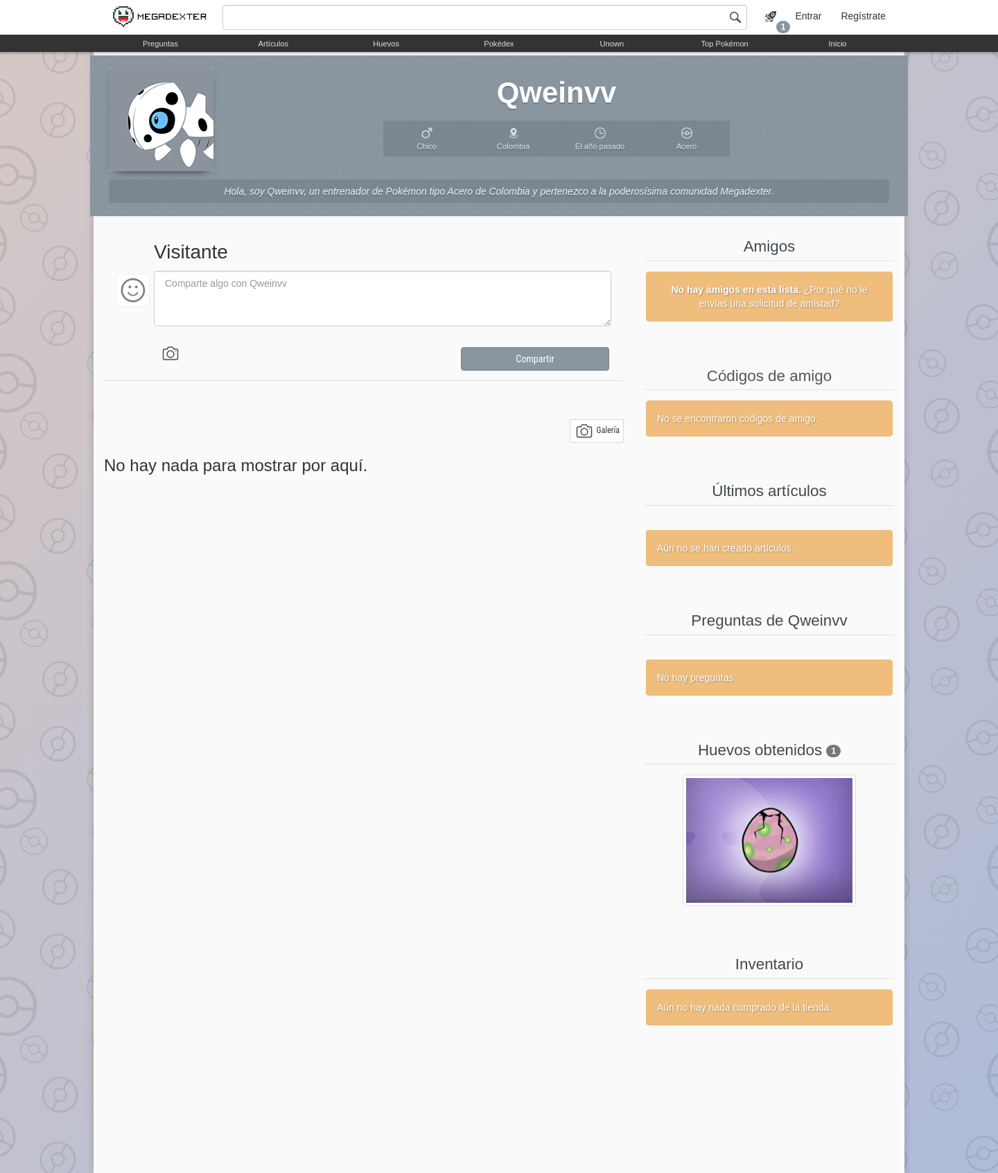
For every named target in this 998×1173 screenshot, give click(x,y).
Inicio (837, 43)
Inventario (769, 964)
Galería (598, 431)
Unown (611, 43)
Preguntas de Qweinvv (769, 620)
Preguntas (160, 43)
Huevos (386, 43)
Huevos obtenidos (760, 750)
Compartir (535, 358)
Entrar (808, 15)
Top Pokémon (724, 43)
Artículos (274, 43)
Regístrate (863, 15)
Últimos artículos (769, 491)
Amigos (770, 246)
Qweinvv (557, 92)
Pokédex (499, 43)
